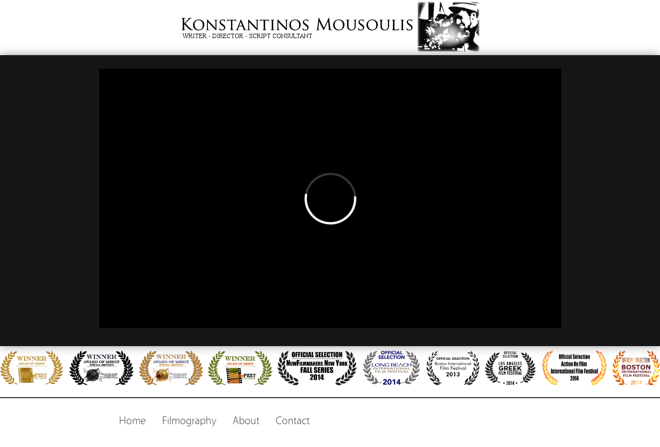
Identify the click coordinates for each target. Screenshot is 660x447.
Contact (293, 419)
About (246, 419)
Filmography (189, 419)
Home (132, 419)
